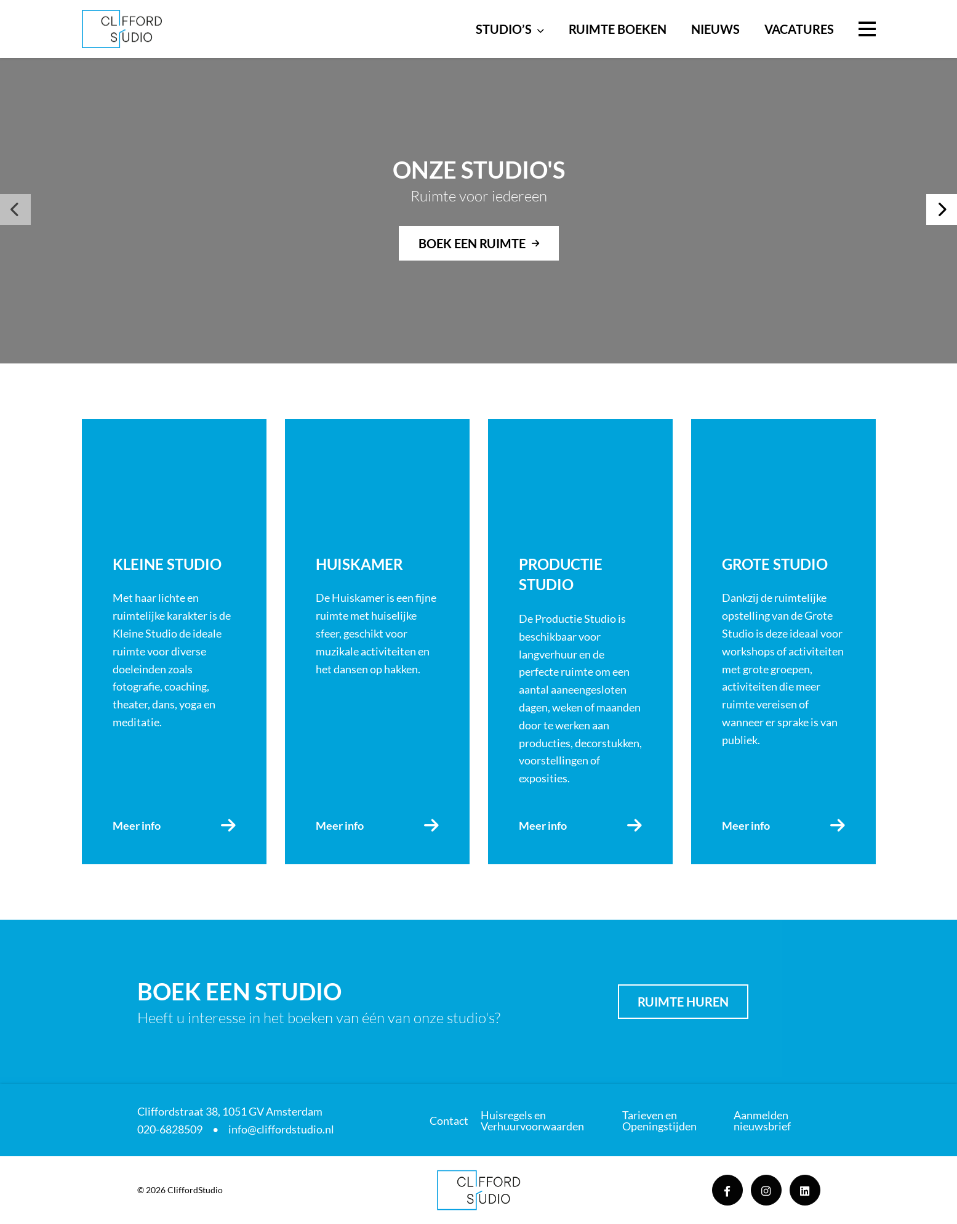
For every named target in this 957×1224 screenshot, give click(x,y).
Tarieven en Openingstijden (659, 1120)
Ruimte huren (683, 1001)
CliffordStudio (195, 1190)
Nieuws (715, 29)
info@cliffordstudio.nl (281, 1129)
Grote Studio (775, 564)
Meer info (137, 825)
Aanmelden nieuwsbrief (762, 1120)
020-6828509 (169, 1129)
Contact (449, 1120)
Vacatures (799, 29)
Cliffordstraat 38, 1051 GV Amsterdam (229, 1111)
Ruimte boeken (618, 29)
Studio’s (504, 29)
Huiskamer (359, 564)
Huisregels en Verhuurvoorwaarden (532, 1120)
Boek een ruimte (472, 243)
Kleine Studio (167, 564)
